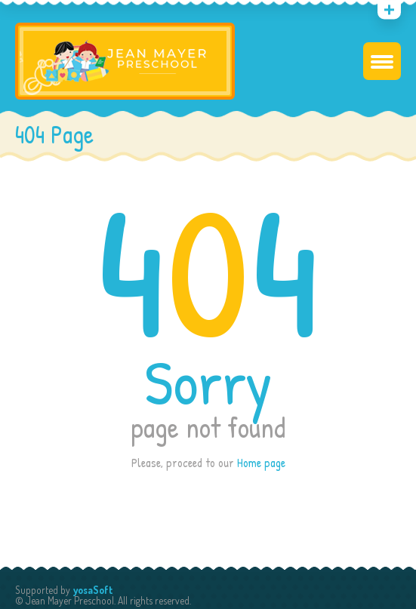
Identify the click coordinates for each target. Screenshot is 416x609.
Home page (261, 462)
